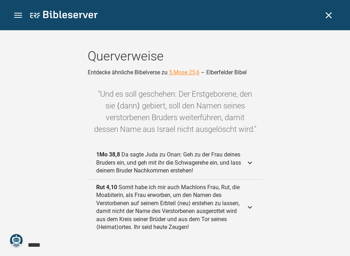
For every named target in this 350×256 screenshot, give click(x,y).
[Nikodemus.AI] (16, 240)
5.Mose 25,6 (184, 72)
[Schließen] (329, 15)
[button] (18, 15)
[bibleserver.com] (64, 15)
